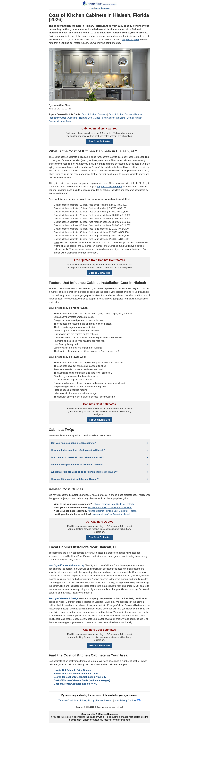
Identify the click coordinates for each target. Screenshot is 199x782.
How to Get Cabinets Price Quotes (72, 670)
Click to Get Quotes (99, 273)
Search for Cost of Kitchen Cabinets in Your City (80, 677)
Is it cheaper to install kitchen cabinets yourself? (77, 457)
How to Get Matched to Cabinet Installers (76, 673)
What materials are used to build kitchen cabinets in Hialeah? (84, 472)
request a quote (130, 39)
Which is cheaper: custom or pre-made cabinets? (77, 464)
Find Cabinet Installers (113, 118)
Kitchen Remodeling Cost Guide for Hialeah (110, 507)
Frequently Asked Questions (63, 118)
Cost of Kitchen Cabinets (94, 114)
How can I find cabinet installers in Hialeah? (75, 479)
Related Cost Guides (89, 118)
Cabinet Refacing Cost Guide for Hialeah (113, 504)
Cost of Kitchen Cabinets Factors (125, 114)
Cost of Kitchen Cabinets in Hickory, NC (75, 684)
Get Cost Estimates (99, 420)
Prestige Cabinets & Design (64, 598)
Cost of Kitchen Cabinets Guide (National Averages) (82, 680)
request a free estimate (109, 186)
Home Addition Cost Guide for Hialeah (111, 514)
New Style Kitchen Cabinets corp (66, 565)
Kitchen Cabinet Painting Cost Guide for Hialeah (112, 511)
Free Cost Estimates (99, 141)
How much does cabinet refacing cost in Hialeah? (78, 450)
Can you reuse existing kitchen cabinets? (73, 443)
